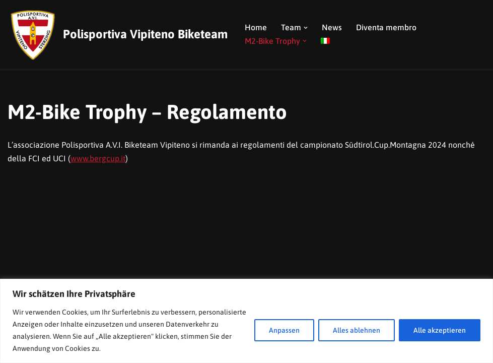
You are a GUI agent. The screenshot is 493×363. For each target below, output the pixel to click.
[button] (306, 28)
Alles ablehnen (356, 330)
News (332, 27)
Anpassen (284, 330)
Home (256, 27)
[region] (246, 321)
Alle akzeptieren (439, 330)
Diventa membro (386, 27)
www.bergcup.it (98, 158)
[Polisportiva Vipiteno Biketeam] (118, 34)
